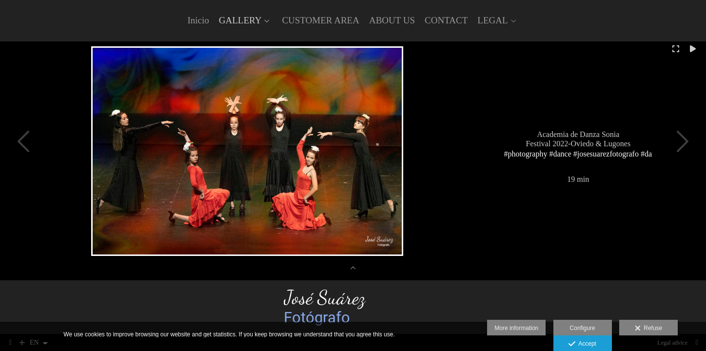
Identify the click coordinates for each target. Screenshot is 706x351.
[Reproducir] (693, 48)
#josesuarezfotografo (606, 153)
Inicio (198, 20)
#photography (526, 153)
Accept (582, 344)
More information (516, 328)
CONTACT (446, 20)
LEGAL (492, 20)
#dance (560, 153)
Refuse (649, 328)
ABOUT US (392, 20)
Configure (582, 328)
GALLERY (240, 20)
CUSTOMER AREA (320, 20)
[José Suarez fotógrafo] (353, 307)
